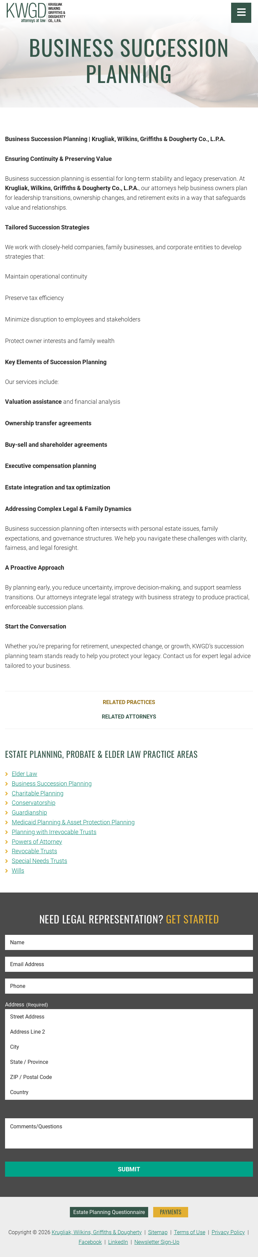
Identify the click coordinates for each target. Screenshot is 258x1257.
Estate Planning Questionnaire (109, 1212)
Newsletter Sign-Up (156, 1242)
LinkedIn (118, 1242)
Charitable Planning (37, 793)
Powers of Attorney (37, 841)
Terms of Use (189, 1232)
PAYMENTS (170, 1212)
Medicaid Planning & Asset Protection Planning (73, 822)
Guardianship (29, 812)
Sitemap (158, 1232)
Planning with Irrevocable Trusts (54, 831)
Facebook (90, 1242)
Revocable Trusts (34, 851)
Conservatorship (33, 802)
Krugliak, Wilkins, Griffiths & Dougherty (97, 1232)
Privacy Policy (228, 1232)
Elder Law (24, 773)
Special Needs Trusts (39, 860)
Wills (18, 870)
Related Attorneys (129, 717)
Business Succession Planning (52, 783)
